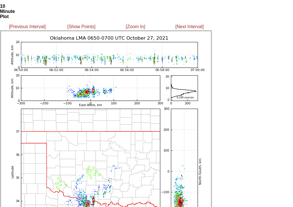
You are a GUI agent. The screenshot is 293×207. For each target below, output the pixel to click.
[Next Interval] (190, 26)
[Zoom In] (135, 26)
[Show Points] (81, 26)
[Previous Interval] (27, 26)
